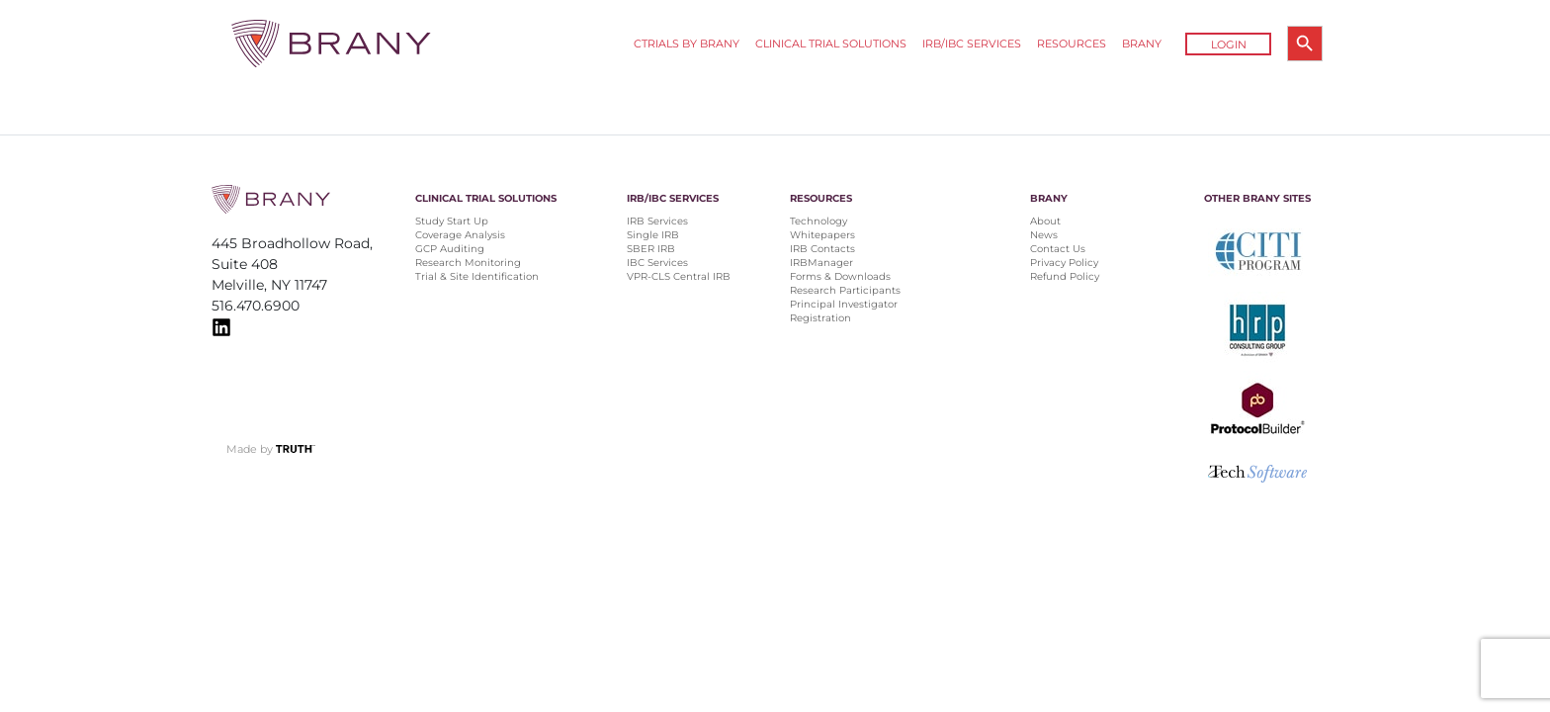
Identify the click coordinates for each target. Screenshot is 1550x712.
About (1045, 221)
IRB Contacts (822, 248)
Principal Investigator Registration (844, 311)
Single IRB (653, 234)
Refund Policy (1064, 276)
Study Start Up (451, 221)
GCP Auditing (449, 248)
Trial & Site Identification (477, 276)
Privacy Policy (1064, 262)
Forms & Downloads (840, 276)
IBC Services (657, 262)
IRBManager (821, 262)
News (1044, 234)
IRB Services (657, 221)
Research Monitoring (468, 262)
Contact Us (1057, 248)
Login (1229, 44)
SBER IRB (651, 248)
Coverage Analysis (460, 234)
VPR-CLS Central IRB (679, 276)
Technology (818, 221)
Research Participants (845, 290)
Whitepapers (822, 234)
